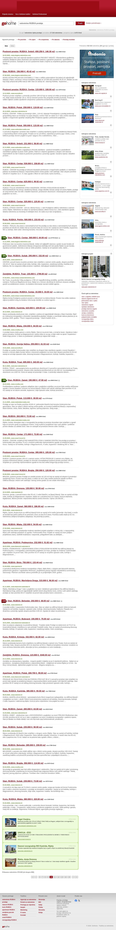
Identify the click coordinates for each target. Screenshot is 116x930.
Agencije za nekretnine (28, 899)
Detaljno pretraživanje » (93, 23)
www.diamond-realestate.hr (100, 121)
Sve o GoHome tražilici (23, 14)
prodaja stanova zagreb (89, 309)
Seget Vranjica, (24, 819)
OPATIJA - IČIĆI (24, 833)
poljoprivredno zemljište (89, 317)
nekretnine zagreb (87, 305)
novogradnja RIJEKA (9, 920)
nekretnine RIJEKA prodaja (8, 901)
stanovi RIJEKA (7, 904)
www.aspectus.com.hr (102, 191)
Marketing (23, 910)
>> (76, 877)
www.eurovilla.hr (100, 211)
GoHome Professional (40, 14)
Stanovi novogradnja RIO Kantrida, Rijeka (36, 846)
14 (65, 877)
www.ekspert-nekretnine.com (27, 826)
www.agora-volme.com (102, 226)
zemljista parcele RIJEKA (8, 913)
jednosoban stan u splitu (89, 301)
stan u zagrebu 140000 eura (91, 296)
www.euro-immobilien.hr (103, 106)
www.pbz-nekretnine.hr (25, 851)
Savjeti (22, 907)
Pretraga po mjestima (27, 905)
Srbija (41, 912)
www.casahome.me (101, 157)
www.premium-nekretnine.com (100, 174)
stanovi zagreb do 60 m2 (89, 298)
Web (6, 46)
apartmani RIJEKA (8, 910)
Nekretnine (92, 30)
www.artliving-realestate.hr (99, 241)
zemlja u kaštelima (87, 313)
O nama (23, 912)
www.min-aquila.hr (101, 93)
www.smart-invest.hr (24, 839)
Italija (40, 905)
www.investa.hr (100, 142)
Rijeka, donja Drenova (27, 859)
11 (55, 877)
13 (62, 877)
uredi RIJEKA (7, 917)
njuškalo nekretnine (88, 307)
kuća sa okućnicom (88, 315)
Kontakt (23, 915)
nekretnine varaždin (88, 311)
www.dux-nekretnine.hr (25, 866)
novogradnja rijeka (87, 319)
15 (69, 877)
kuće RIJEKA (6, 907)
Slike (12, 46)
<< (33, 877)
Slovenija (42, 899)
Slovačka (42, 910)
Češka (41, 907)
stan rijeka (85, 303)
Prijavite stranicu (7, 14)
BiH (40, 902)
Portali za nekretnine (27, 902)
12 (58, 877)
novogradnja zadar (88, 321)
